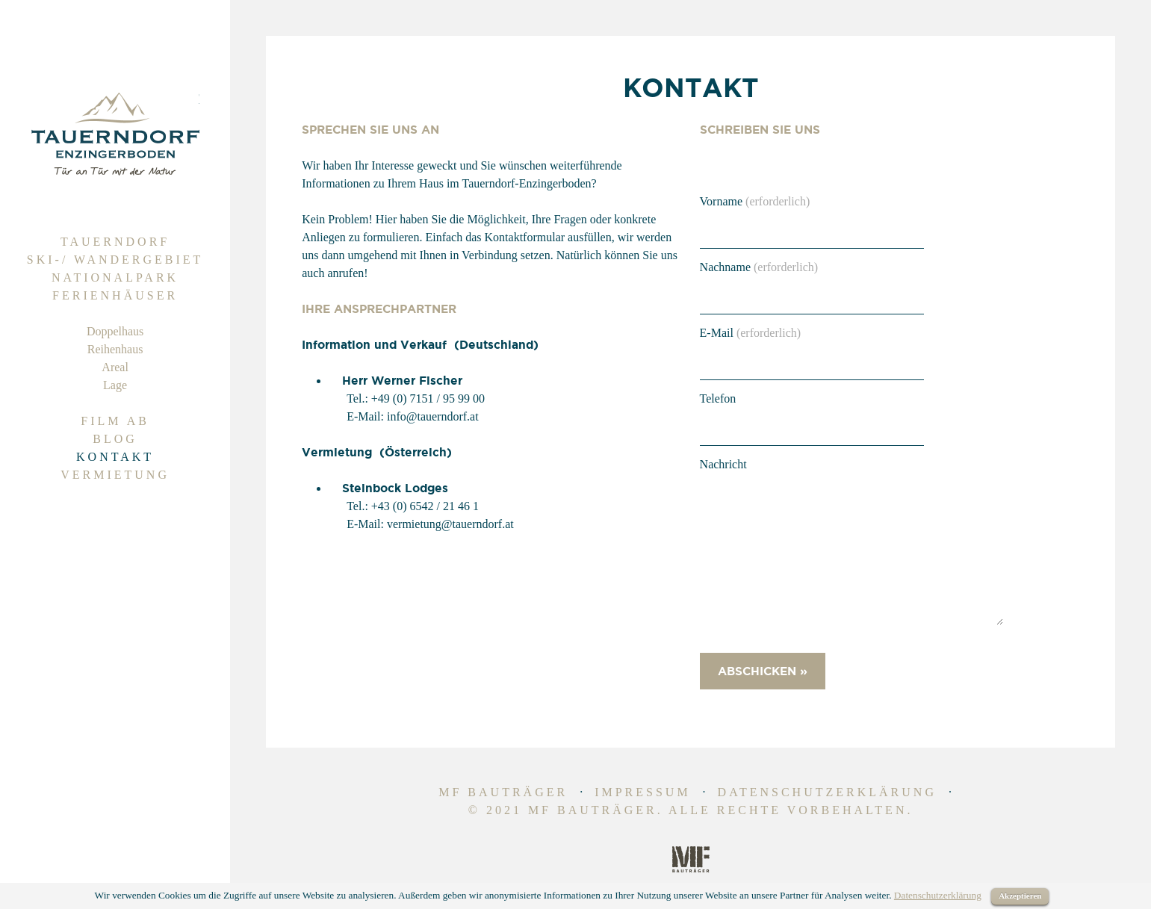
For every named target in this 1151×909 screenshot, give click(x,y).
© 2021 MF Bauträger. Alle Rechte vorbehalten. (690, 810)
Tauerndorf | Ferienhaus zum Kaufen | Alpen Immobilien (115, 134)
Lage (115, 385)
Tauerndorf (115, 241)
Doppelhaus (115, 331)
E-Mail (750, 332)
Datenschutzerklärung (827, 792)
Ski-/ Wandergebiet (115, 259)
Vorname (755, 201)
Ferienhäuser (115, 295)
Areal (115, 367)
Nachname (759, 267)
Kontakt (115, 456)
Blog (115, 438)
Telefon (718, 398)
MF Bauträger (503, 792)
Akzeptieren (1020, 895)
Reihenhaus (115, 349)
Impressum (642, 792)
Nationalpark (115, 277)
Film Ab (115, 421)
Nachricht (723, 464)
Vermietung (115, 474)
